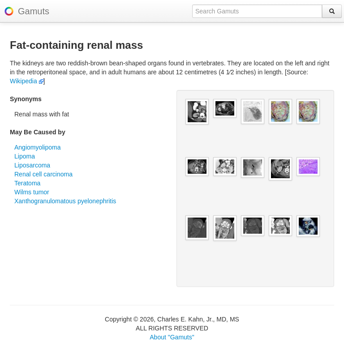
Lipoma (24, 156)
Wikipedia (26, 81)
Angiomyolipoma (37, 147)
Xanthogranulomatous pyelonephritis (65, 201)
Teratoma (27, 183)
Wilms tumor (31, 192)
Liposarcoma (32, 165)
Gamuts (33, 11)
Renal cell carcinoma (43, 174)
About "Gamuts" (172, 337)
